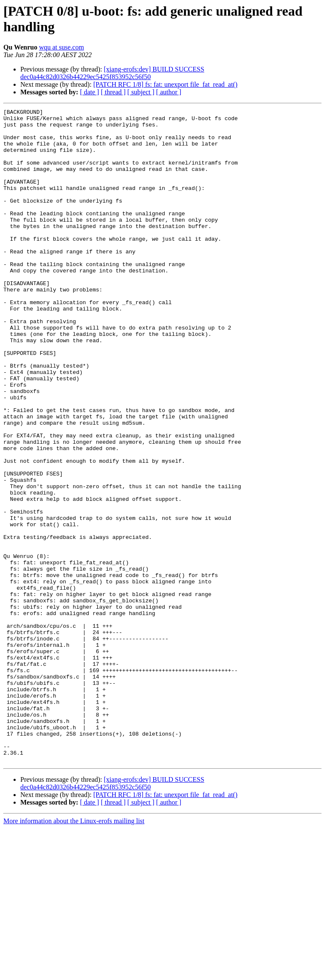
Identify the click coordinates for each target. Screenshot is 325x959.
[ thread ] (113, 92)
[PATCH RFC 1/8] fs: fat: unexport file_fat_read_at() (165, 84)
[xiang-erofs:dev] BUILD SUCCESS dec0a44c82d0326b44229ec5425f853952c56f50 (112, 73)
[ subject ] (140, 92)
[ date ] (89, 92)
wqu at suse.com (61, 47)
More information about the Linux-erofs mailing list (73, 951)
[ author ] (169, 92)
